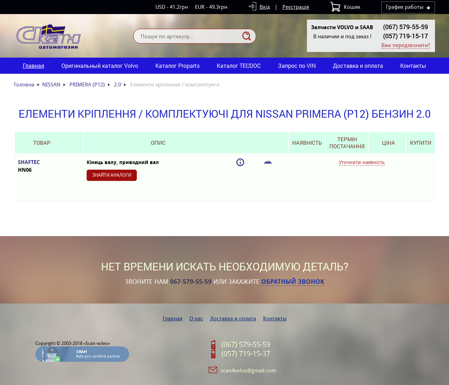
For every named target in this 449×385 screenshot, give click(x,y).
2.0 (117, 84)
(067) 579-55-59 (405, 26)
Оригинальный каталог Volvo (99, 65)
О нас (196, 318)
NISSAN (51, 84)
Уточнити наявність (362, 162)
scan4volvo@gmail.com (248, 370)
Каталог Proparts (177, 65)
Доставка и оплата (358, 65)
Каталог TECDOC (239, 65)
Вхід (265, 7)
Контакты (413, 65)
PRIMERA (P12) (87, 84)
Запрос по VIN (297, 65)
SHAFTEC (42, 166)
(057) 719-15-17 (405, 36)
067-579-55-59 (191, 282)
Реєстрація (295, 7)
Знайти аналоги (111, 175)
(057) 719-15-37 (245, 354)
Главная (33, 65)
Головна (24, 84)
